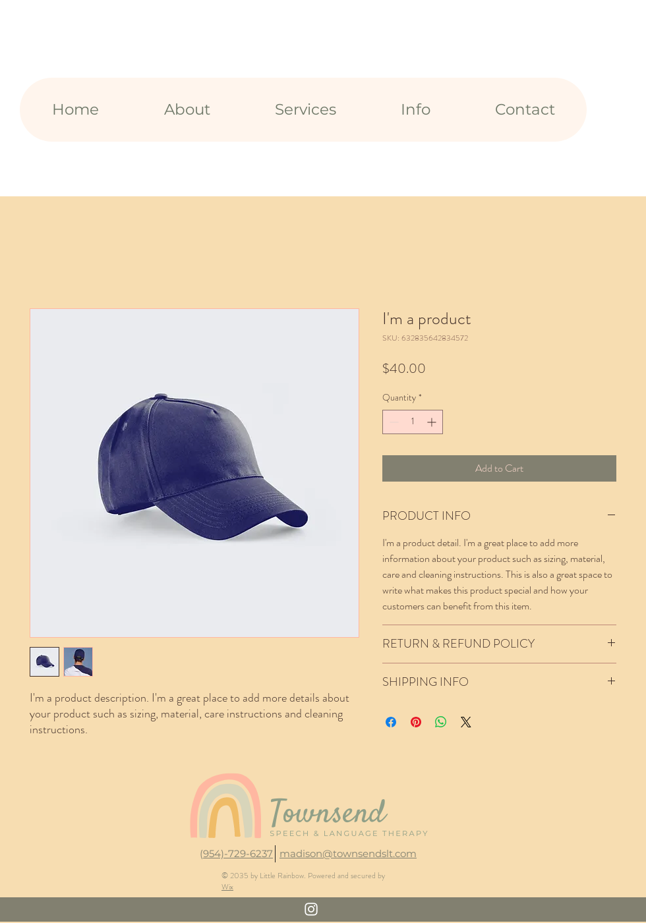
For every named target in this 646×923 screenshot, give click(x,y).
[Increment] (433, 422)
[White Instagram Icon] (311, 909)
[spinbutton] (413, 422)
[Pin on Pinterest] (416, 722)
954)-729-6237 (238, 853)
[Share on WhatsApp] (441, 722)
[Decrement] (392, 422)
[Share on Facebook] (391, 722)
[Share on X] (466, 722)
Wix (227, 887)
